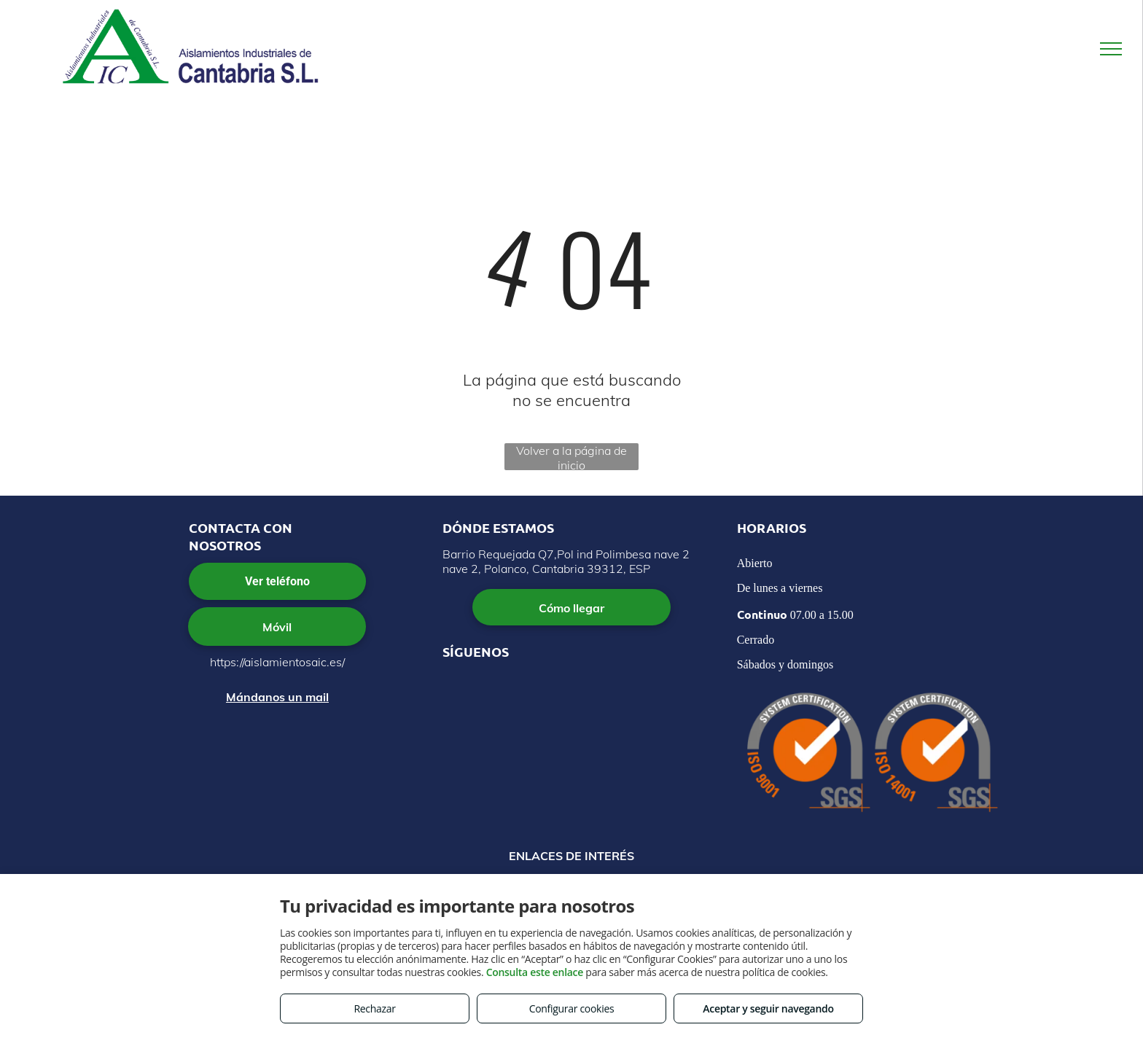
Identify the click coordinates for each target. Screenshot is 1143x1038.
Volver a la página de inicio (571, 456)
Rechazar (374, 1008)
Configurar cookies (572, 1008)
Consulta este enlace (534, 972)
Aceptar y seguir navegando (768, 1008)
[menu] (1111, 49)
